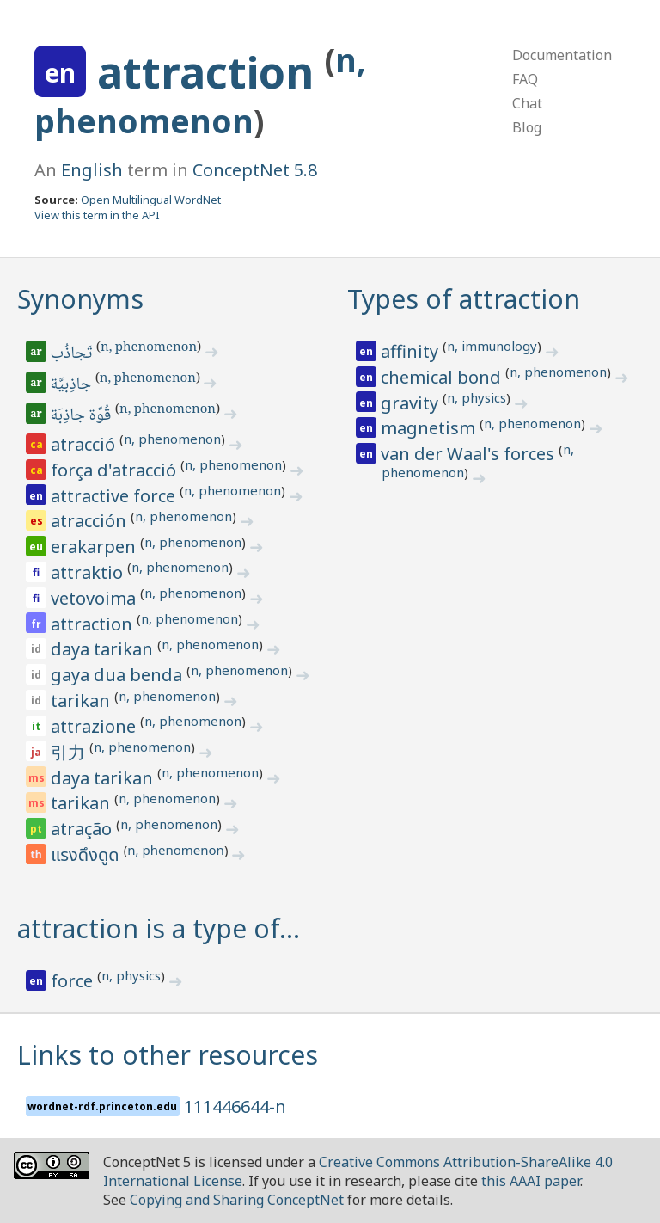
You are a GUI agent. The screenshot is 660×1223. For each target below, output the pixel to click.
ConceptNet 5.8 (254, 169)
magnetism (430, 427)
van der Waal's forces (470, 453)
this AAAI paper (530, 1180)
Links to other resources (167, 1054)
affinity (412, 351)
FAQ (525, 79)
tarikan (82, 700)
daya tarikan (104, 649)
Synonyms (80, 299)
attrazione (95, 726)
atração (83, 828)
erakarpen (95, 546)
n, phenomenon (149, 348)
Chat (527, 103)
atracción (91, 520)
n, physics (476, 397)
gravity (412, 403)
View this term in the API (97, 215)
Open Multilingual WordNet (151, 199)
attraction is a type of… (158, 928)
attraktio (89, 572)
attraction (211, 72)
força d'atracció (115, 470)
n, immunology (492, 345)
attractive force (115, 495)
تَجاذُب (72, 354)
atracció (85, 444)
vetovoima (95, 598)
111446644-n (235, 1106)
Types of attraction (463, 299)
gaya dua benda (118, 674)
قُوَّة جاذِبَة (82, 416)
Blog (526, 127)
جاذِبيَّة (72, 385)
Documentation (562, 55)
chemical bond (443, 377)
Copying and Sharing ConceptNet (237, 1199)
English (92, 169)
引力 (70, 752)
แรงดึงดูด (87, 856)
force (74, 981)
